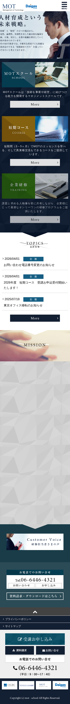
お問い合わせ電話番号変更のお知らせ (29, 265)
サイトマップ (13, 626)
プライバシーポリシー (18, 619)
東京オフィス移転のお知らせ (23, 305)
